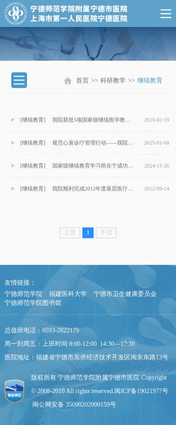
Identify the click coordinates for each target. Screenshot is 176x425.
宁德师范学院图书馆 (33, 303)
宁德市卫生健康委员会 (125, 294)
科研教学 (113, 82)
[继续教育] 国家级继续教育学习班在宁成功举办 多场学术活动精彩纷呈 (77, 169)
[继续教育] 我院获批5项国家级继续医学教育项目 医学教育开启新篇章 (77, 124)
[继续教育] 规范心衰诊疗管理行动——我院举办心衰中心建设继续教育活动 (77, 146)
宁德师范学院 (23, 294)
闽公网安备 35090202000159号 (74, 404)
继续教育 (149, 82)
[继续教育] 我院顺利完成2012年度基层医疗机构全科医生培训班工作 (77, 192)
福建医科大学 (68, 294)
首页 (82, 82)
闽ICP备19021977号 (141, 391)
